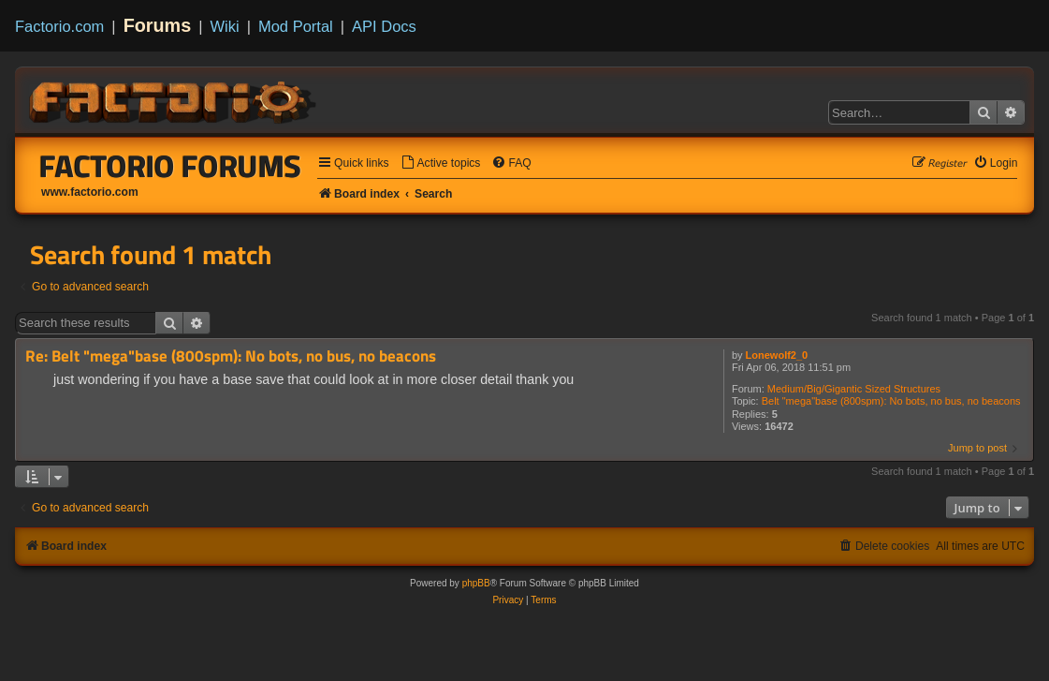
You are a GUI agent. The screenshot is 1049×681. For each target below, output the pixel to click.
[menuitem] (441, 163)
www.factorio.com (89, 192)
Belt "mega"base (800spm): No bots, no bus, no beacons (891, 401)
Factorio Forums (170, 165)
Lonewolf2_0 (777, 355)
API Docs (384, 26)
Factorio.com (59, 26)
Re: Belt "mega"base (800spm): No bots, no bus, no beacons (230, 356)
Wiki (225, 26)
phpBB (476, 583)
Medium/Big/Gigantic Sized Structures (853, 388)
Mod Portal (295, 26)
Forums (158, 25)
